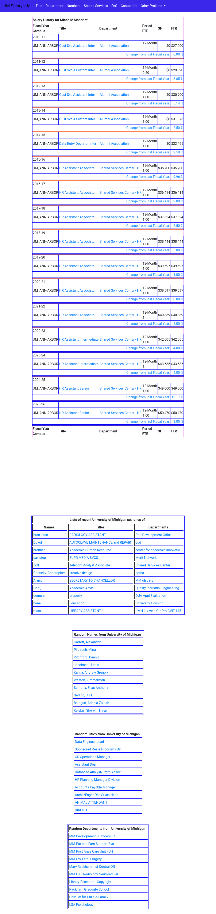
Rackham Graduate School (89, 889)
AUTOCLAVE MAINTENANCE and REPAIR (100, 542)
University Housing (149, 603)
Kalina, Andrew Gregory (91, 672)
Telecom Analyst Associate (89, 565)
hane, (37, 603)
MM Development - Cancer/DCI (92, 836)
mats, (37, 611)
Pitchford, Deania (87, 657)
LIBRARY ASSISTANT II (86, 611)
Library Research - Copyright (90, 882)
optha (139, 573)
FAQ (114, 6)
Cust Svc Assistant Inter (77, 46)
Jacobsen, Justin (86, 665)
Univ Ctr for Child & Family (88, 897)
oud (138, 542)
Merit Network (146, 558)
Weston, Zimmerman (89, 680)
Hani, (37, 588)
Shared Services (96, 6)
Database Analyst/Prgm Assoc (98, 772)
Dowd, (38, 542)
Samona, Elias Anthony (91, 688)
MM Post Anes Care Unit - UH (91, 851)
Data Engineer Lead (89, 742)
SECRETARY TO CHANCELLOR (92, 580)
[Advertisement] (108, 483)
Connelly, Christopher (49, 573)
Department (54, 6)
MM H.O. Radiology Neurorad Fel (93, 874)
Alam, (37, 580)
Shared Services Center (152, 565)
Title (39, 6)
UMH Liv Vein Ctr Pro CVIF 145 (158, 611)
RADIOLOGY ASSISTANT (87, 535)
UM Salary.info (17, 5)
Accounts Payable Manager (95, 787)
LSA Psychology (81, 905)
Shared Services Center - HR (121, 168)
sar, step (39, 558)
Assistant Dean (86, 764)
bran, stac (40, 535)
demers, (39, 596)
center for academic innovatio (157, 550)
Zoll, (36, 565)
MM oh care (144, 580)
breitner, (39, 550)
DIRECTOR (82, 810)
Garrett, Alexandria (88, 642)
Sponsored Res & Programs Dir (98, 749)
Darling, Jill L (83, 695)
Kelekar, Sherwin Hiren (90, 710)
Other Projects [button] (152, 6)
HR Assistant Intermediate (79, 339)
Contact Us (129, 6)
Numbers (73, 6)
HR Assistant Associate (76, 168)
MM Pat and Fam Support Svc (91, 844)
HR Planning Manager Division (97, 780)
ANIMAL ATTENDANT (91, 802)
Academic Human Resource (90, 550)
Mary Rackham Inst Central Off (92, 867)
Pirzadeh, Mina (85, 650)
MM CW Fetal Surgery (85, 859)
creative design (80, 573)
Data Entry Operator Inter (77, 144)
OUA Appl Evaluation (150, 596)
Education (76, 603)
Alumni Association (114, 46)
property (75, 596)
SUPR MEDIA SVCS (83, 558)
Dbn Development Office (153, 535)
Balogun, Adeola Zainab (91, 703)
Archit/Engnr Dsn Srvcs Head (96, 795)
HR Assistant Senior (74, 388)
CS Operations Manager (93, 757)
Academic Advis (81, 588)
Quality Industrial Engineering (157, 588)
